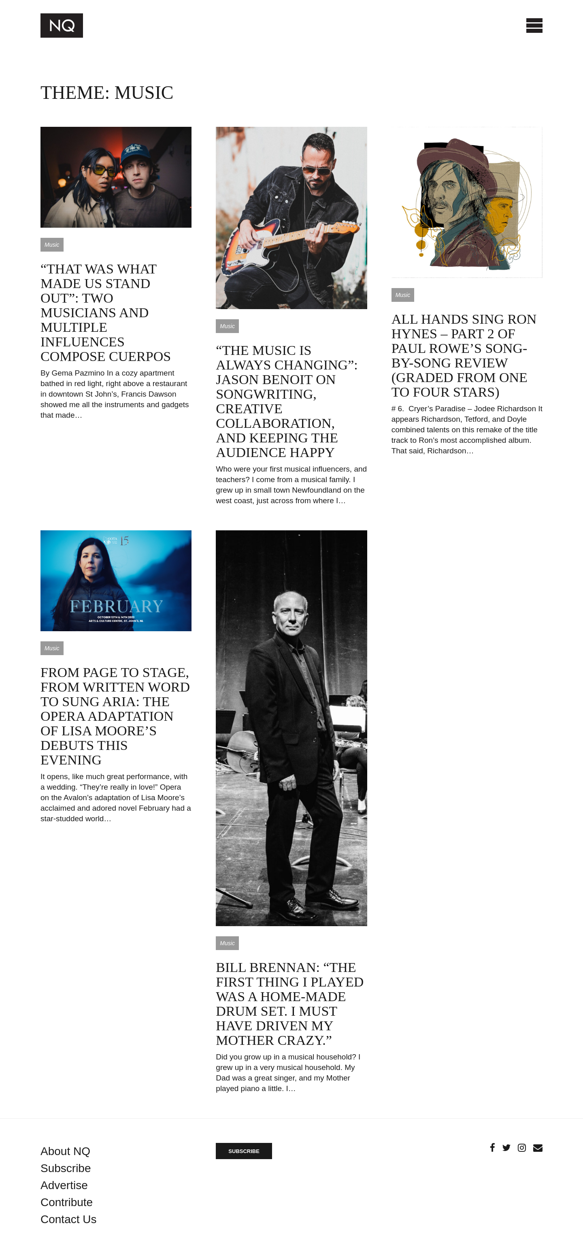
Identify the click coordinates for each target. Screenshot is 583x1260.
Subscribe (65, 1168)
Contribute (66, 1202)
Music (52, 244)
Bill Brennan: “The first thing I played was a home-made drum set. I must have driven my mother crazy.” (290, 1004)
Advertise (64, 1185)
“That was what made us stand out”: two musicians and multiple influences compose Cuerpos (105, 312)
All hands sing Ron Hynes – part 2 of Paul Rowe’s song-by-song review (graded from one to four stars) (464, 355)
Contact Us (68, 1219)
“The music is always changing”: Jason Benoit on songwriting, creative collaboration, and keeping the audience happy (286, 401)
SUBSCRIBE (244, 1151)
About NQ (65, 1151)
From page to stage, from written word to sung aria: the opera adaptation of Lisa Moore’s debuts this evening (115, 716)
